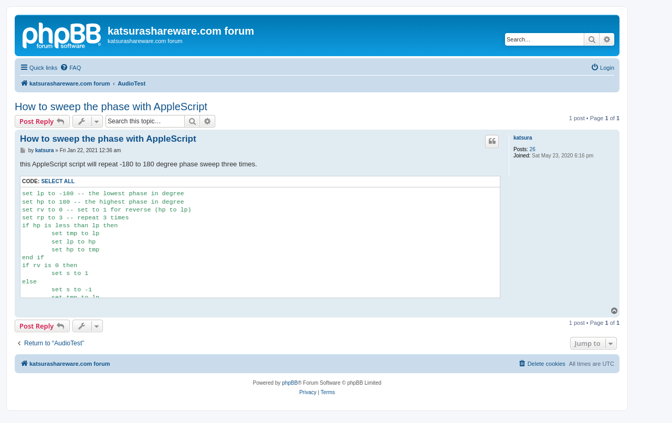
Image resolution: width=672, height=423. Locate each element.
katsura (522, 138)
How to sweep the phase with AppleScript (111, 106)
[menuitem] (70, 67)
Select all (58, 181)
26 (533, 149)
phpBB (290, 383)
